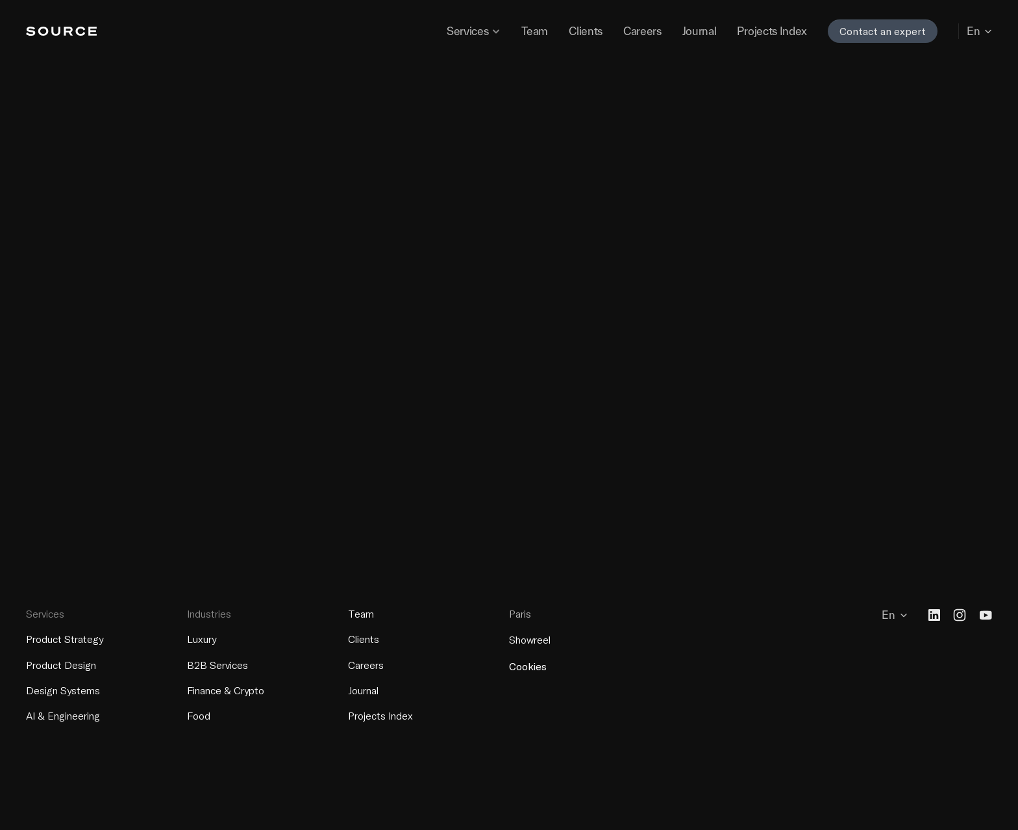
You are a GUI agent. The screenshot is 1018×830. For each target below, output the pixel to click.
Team (361, 613)
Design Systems (63, 689)
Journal (363, 689)
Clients (363, 639)
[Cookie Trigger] (528, 666)
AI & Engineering (63, 715)
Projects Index (380, 715)
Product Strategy (64, 639)
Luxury (201, 639)
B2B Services (217, 664)
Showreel (530, 639)
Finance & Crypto (225, 689)
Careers (366, 664)
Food (198, 715)
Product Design (61, 664)
